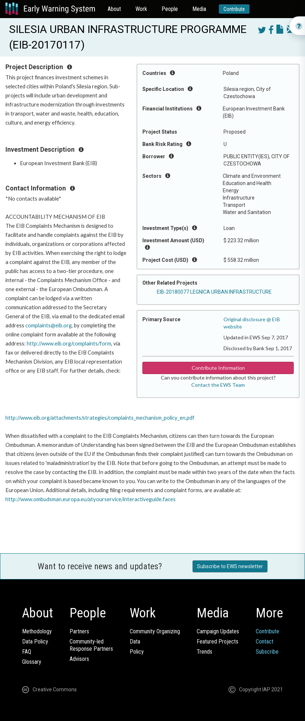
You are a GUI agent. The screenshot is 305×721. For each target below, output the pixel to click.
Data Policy (35, 641)
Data (135, 641)
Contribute (234, 9)
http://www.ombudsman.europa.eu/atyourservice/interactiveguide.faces (90, 499)
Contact (264, 641)
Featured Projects (217, 641)
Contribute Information (218, 368)
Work (141, 8)
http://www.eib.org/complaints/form (69, 343)
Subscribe (267, 651)
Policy (137, 651)
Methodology (37, 631)
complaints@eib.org (48, 325)
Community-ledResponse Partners (91, 645)
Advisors (79, 658)
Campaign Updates (218, 631)
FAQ (26, 651)
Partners (79, 631)
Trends (204, 651)
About (114, 8)
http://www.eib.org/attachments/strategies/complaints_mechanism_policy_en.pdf (100, 418)
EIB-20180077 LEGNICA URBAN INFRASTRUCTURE (214, 292)
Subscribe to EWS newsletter (230, 566)
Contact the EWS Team (218, 385)
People (170, 8)
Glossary (31, 661)
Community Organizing (155, 631)
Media (199, 8)
